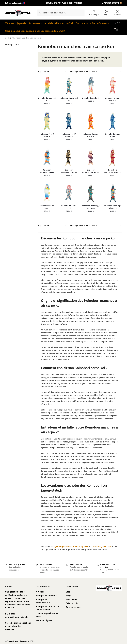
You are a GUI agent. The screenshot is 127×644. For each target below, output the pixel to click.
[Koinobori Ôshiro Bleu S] (113, 118)
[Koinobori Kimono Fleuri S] (113, 82)
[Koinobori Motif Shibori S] (69, 118)
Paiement (117, 13)
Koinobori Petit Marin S (47, 204)
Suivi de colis (72, 600)
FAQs (106, 13)
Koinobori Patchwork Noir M (69, 168)
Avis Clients (71, 596)
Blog (68, 589)
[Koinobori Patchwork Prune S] (91, 154)
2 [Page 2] (117, 68)
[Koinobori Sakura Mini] (69, 190)
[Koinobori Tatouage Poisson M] (113, 190)
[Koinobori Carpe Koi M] (69, 82)
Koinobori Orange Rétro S (90, 132)
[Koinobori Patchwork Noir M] (69, 154)
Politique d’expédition (46, 592)
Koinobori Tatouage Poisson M (112, 204)
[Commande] (53, 68)
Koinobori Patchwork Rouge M (113, 168)
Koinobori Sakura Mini (69, 204)
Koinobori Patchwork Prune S (90, 168)
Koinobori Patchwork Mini (47, 168)
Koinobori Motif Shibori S (69, 132)
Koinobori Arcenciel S (47, 96)
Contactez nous (73, 604)
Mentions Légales (44, 617)
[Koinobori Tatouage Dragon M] (91, 190)
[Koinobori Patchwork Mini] (47, 154)
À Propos (40, 589)
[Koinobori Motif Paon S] (47, 118)
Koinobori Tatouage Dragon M (91, 204)
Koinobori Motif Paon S (47, 132)
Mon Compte (94, 13)
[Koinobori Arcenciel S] (47, 82)
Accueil (8, 35)
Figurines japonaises (63, 543)
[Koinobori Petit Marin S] (47, 190)
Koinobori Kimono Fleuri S (113, 96)
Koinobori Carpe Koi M (69, 96)
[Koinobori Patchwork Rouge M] (113, 154)
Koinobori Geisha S (90, 95)
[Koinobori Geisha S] (91, 82)
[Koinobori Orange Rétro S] (91, 118)
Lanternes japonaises (101, 543)
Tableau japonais (80, 543)
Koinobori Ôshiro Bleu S (112, 132)
